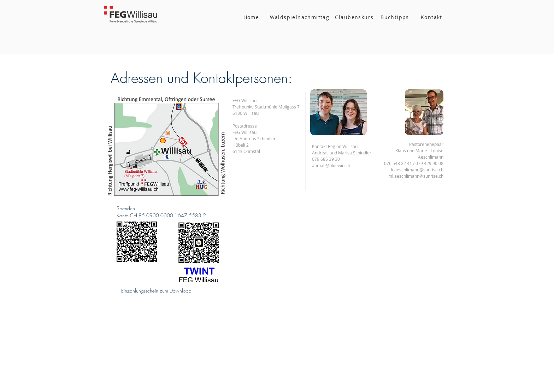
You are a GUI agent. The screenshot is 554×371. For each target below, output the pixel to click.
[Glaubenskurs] (355, 17)
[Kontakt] (432, 17)
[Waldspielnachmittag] (300, 17)
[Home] (251, 17)
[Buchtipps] (395, 17)
